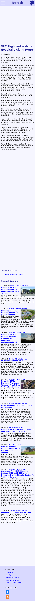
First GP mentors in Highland (12, 361)
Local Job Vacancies (12, 580)
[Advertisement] (17, 25)
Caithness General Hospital (14, 274)
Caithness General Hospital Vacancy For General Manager (9, 312)
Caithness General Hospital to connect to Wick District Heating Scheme (17, 430)
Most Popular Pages (12, 577)
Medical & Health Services (19, 285)
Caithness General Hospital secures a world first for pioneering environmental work (9, 338)
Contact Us (9, 572)
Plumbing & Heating (15, 427)
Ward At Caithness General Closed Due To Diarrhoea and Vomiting (10, 449)
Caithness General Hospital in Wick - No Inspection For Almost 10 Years (10, 290)
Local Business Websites (14, 583)
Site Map (8, 575)
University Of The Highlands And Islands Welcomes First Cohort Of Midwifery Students (10, 384)
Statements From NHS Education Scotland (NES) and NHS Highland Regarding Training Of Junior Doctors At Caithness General (17, 474)
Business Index (17, 2)
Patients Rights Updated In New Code (16, 512)
